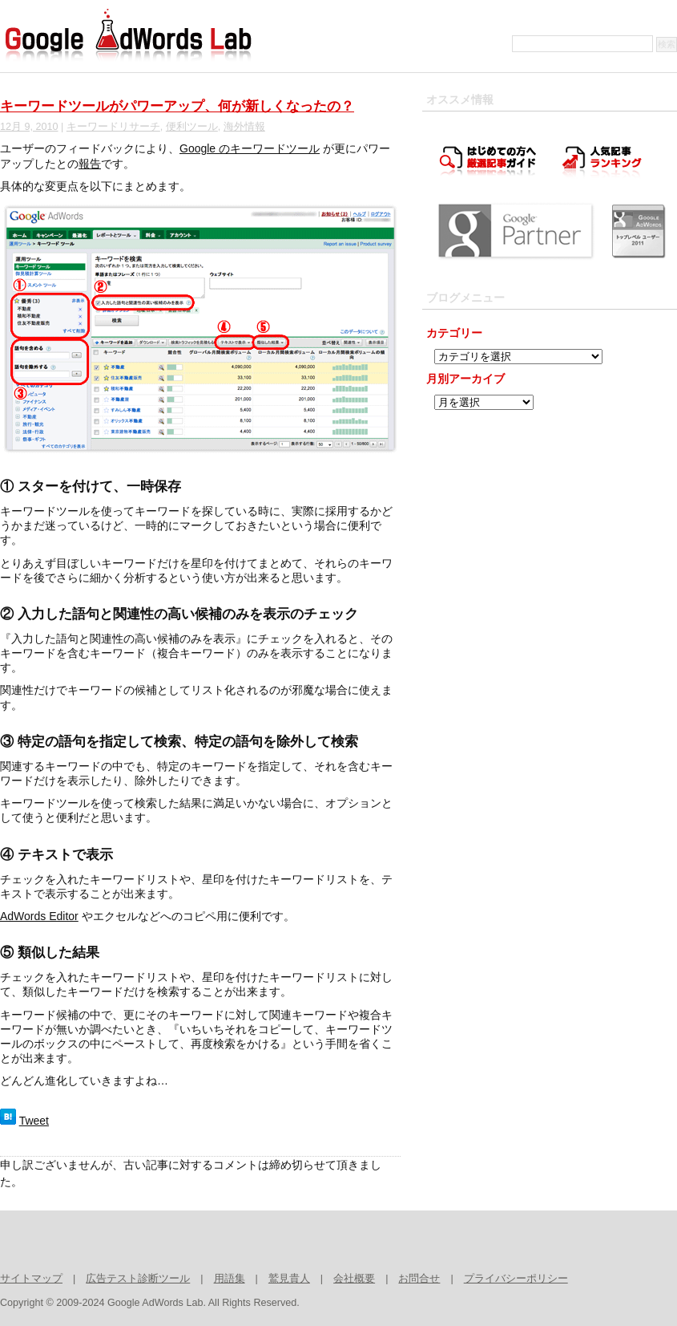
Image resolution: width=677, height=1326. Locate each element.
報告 (90, 163)
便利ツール (192, 126)
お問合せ (419, 1278)
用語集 (229, 1278)
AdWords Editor (39, 916)
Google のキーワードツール (249, 148)
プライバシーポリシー (516, 1278)
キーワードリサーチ (113, 126)
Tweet (34, 1120)
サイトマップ (31, 1278)
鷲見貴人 (289, 1278)
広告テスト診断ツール (138, 1278)
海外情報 (244, 126)
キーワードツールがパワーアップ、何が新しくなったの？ (177, 106)
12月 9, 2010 (29, 126)
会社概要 (354, 1278)
